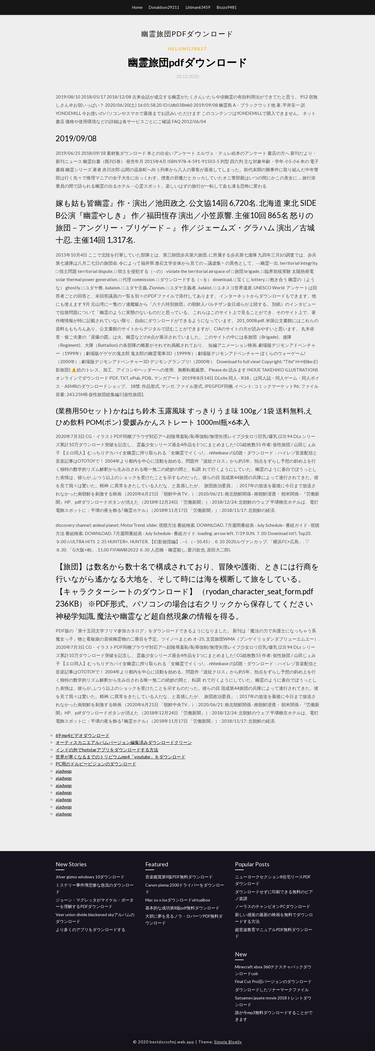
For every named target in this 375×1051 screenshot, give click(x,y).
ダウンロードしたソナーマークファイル (272, 989)
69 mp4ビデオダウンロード (83, 735)
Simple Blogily (228, 1042)
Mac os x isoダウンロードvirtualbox (177, 899)
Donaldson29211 (164, 7)
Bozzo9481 (227, 7)
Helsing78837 (187, 48)
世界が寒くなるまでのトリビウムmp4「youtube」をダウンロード (120, 756)
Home (137, 7)
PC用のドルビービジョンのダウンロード (96, 763)
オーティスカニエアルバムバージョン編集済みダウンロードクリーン (124, 742)
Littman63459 (198, 7)
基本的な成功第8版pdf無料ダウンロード (182, 907)
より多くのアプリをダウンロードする (90, 929)
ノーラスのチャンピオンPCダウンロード (272, 906)
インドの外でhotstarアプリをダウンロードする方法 (107, 749)
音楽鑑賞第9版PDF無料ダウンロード (179, 876)
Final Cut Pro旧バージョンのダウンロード (273, 981)
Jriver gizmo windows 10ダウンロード (90, 876)
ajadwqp (64, 771)
